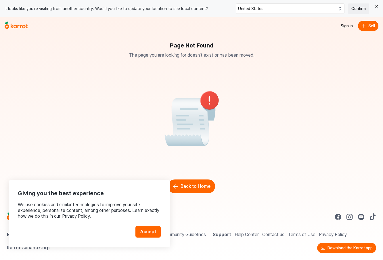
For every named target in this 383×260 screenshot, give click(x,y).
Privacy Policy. (77, 215)
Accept (148, 231)
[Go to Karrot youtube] (361, 216)
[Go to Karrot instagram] (349, 216)
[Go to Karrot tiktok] (372, 216)
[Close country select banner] (377, 6)
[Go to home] (16, 26)
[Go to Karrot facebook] (338, 216)
